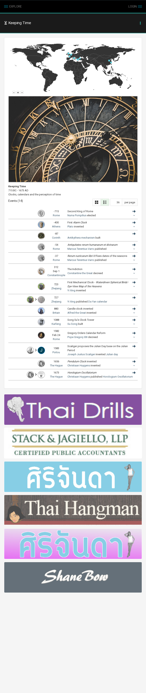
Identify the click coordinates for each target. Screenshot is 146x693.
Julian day (112, 354)
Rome (56, 215)
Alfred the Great (76, 312)
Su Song (72, 323)
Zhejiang (56, 288)
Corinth (56, 237)
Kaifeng (56, 323)
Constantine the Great (80, 273)
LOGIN (132, 6)
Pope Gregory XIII (77, 337)
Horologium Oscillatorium (118, 376)
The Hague (56, 365)
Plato (70, 226)
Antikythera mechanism (81, 237)
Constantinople (56, 275)
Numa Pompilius (76, 215)
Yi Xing (71, 290)
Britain (56, 312)
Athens (56, 226)
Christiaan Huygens (78, 365)
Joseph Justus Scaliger (81, 354)
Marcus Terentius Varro (80, 248)
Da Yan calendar (97, 301)
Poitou (56, 352)
